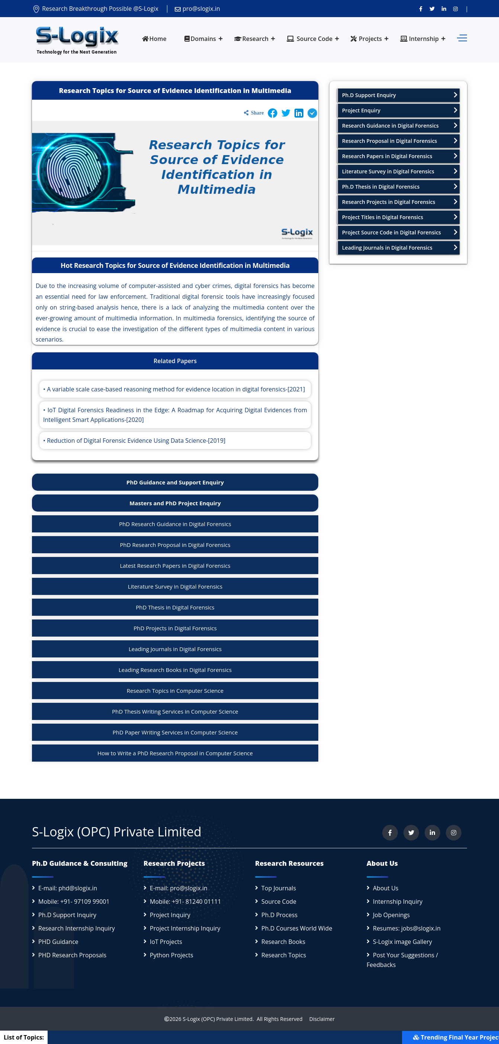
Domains (200, 39)
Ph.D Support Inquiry (67, 915)
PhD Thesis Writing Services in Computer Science (175, 711)
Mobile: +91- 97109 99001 (74, 901)
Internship (419, 39)
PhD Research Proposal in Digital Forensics (175, 544)
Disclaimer (319, 1018)
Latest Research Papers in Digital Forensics (175, 565)
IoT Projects (166, 942)
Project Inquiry (170, 915)
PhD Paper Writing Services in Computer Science (175, 732)
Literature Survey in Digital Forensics (175, 586)
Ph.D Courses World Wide (296, 928)
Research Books (283, 942)
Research (251, 39)
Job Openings (391, 915)
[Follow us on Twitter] (432, 8)
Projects (366, 39)
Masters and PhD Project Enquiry (174, 503)
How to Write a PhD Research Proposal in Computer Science (175, 753)
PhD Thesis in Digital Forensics (175, 607)
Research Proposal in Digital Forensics (400, 140)
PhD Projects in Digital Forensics (175, 628)
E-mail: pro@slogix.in (178, 888)
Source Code (309, 39)
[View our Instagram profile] (455, 8)
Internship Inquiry (397, 901)
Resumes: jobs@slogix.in (407, 928)
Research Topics (283, 955)
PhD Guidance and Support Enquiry (175, 482)
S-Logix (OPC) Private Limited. (218, 1018)
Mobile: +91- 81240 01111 (185, 901)
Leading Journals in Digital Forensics (175, 649)
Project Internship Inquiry (185, 928)
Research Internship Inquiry (76, 928)
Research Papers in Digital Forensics (400, 156)
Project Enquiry (400, 110)
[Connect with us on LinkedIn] (444, 8)
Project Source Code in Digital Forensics (400, 232)
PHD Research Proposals (72, 955)
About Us (386, 888)
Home (154, 39)
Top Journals (278, 888)
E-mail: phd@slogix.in (67, 888)
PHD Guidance (58, 942)
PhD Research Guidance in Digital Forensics (175, 524)
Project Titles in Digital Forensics (400, 217)
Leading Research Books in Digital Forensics (175, 669)
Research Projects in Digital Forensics (400, 201)
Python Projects (171, 955)
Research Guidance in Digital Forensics (400, 125)
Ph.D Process (279, 915)
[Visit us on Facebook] (420, 8)
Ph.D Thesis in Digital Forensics (400, 186)
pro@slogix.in (197, 8)
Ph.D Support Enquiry (400, 95)
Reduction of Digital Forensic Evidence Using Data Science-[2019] (136, 440)
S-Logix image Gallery (402, 942)
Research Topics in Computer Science (175, 690)
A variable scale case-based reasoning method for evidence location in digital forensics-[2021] (176, 389)
